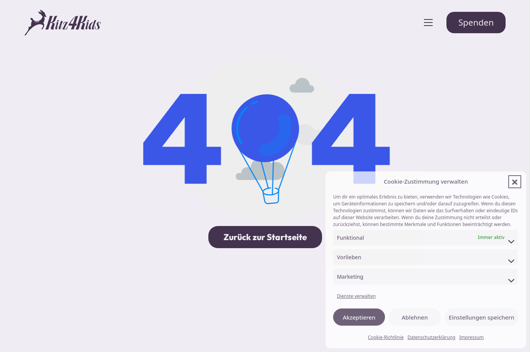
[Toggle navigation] (428, 22)
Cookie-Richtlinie (386, 337)
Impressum (471, 337)
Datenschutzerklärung (431, 337)
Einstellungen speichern (481, 317)
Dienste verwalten (356, 296)
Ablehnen (415, 317)
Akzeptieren (359, 317)
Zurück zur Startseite (265, 237)
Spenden (476, 22)
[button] (515, 182)
